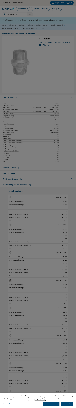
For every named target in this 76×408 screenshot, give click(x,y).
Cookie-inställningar (9, 404)
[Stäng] (73, 396)
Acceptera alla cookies (51, 404)
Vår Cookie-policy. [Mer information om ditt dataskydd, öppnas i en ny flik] (40, 400)
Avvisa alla (67, 404)
